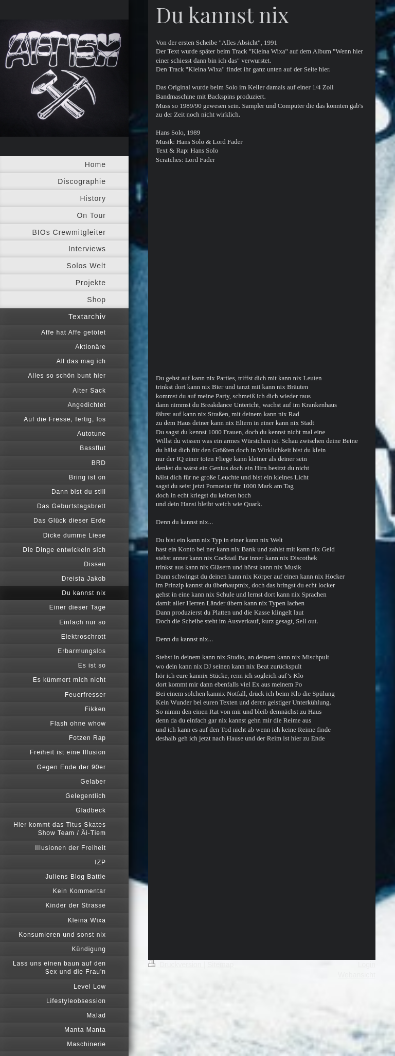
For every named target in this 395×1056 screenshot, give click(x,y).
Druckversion (175, 964)
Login (366, 964)
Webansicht (356, 975)
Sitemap (220, 964)
